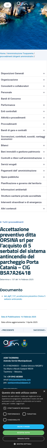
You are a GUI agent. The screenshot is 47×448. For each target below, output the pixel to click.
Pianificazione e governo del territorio (21, 183)
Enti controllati (24, 111)
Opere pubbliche (24, 177)
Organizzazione (24, 80)
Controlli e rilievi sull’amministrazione (24, 158)
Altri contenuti (24, 209)
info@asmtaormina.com (20, 379)
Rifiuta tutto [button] (23, 439)
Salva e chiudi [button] (23, 427)
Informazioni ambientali (14, 189)
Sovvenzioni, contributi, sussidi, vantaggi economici (24, 138)
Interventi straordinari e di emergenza (21, 202)
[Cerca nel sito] (38, 4)
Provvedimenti (24, 124)
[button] (23, 444)
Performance (24, 105)
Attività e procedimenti (24, 118)
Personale (24, 92)
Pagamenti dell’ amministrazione (24, 171)
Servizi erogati (24, 164)
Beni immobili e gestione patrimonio (24, 152)
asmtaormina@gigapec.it (19, 382)
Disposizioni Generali (24, 73)
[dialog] (23, 418)
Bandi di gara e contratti (24, 130)
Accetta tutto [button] (23, 433)
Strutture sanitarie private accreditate (21, 196)
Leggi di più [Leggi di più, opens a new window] (20, 404)
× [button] (44, 391)
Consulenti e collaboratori (24, 86)
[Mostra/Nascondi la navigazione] (7, 5)
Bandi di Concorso (11, 98)
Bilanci (24, 145)
